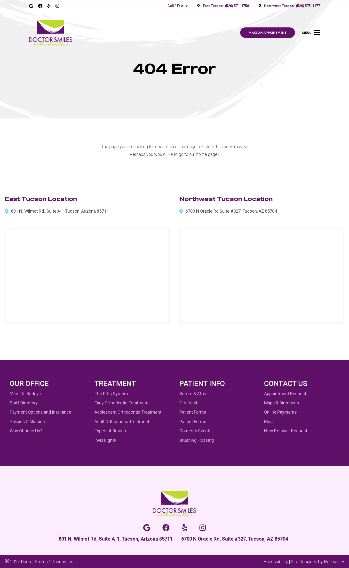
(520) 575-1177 (308, 6)
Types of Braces (110, 430)
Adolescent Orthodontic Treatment (128, 412)
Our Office (29, 383)
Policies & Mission (27, 421)
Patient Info (202, 383)
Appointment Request (285, 393)
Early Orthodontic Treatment (122, 402)
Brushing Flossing (196, 440)
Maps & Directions (281, 402)
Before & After (193, 393)
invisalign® (105, 440)
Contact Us (285, 383)
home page (206, 154)
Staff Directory (24, 402)
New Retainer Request (285, 430)
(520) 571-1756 (237, 6)
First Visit (188, 402)
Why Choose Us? (26, 430)
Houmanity (334, 561)
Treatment (115, 383)
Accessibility (276, 561)
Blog (268, 421)
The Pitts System (111, 393)
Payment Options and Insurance (40, 412)
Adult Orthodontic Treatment (122, 421)
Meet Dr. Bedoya (25, 393)
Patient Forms (192, 412)
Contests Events (195, 430)
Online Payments (280, 412)
